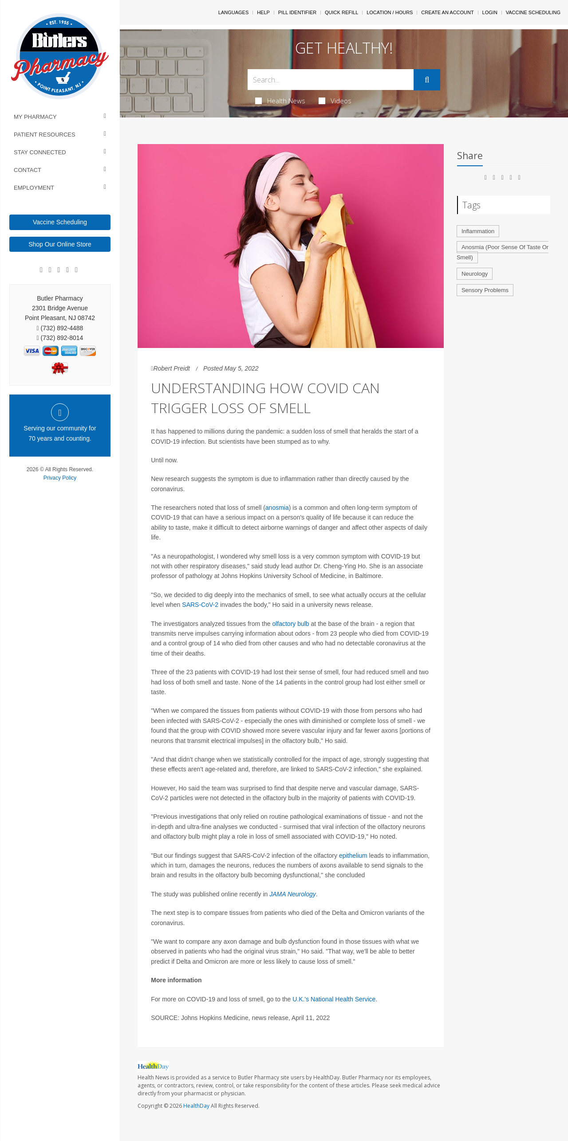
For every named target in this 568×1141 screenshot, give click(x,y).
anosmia (277, 507)
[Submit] (427, 79)
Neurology (475, 273)
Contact (27, 170)
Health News (280, 100)
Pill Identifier (297, 12)
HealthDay (196, 1106)
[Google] (50, 270)
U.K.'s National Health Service (333, 999)
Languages (233, 12)
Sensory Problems (485, 290)
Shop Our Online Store (59, 244)
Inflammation (478, 231)
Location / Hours (390, 12)
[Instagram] (67, 270)
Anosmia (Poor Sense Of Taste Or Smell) (502, 252)
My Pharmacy (35, 116)
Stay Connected (40, 152)
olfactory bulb (290, 623)
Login (489, 12)
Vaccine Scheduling (60, 222)
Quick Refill (341, 12)
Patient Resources (44, 134)
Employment (34, 187)
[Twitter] (76, 270)
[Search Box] (331, 79)
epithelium (353, 855)
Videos (335, 100)
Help (263, 12)
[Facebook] (41, 270)
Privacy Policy (60, 478)
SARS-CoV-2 (200, 604)
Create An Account (447, 12)
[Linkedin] (59, 270)
